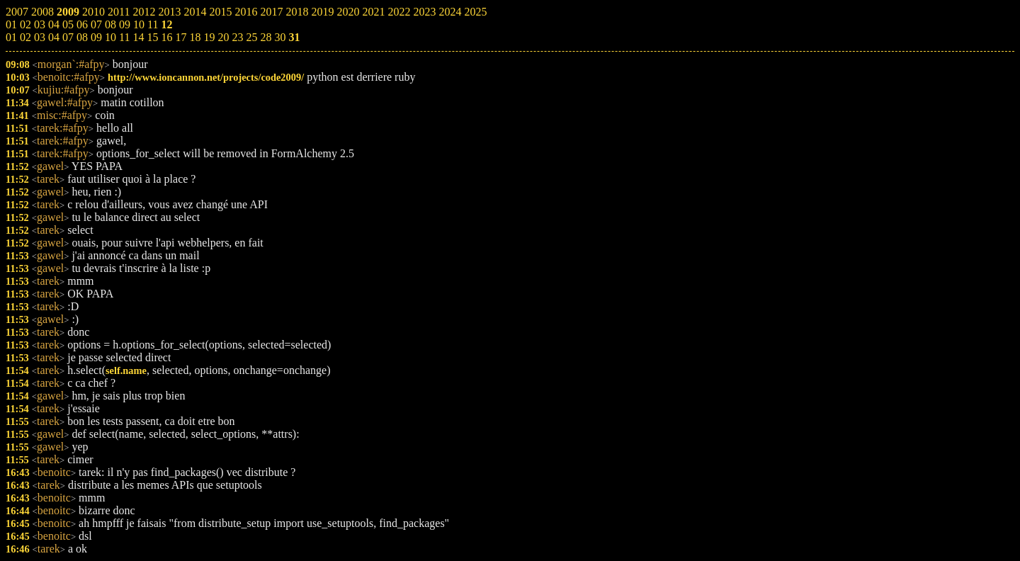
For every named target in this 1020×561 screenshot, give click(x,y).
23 (237, 37)
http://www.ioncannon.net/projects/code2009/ (206, 77)
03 (39, 37)
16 (166, 37)
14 (138, 37)
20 (223, 37)
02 (25, 37)
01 (11, 37)
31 (294, 37)
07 (68, 37)
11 (124, 37)
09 (96, 37)
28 (265, 37)
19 (209, 37)
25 (251, 37)
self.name (126, 370)
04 (54, 37)
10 (110, 37)
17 (180, 37)
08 (82, 37)
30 (279, 37)
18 (194, 37)
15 (152, 37)
